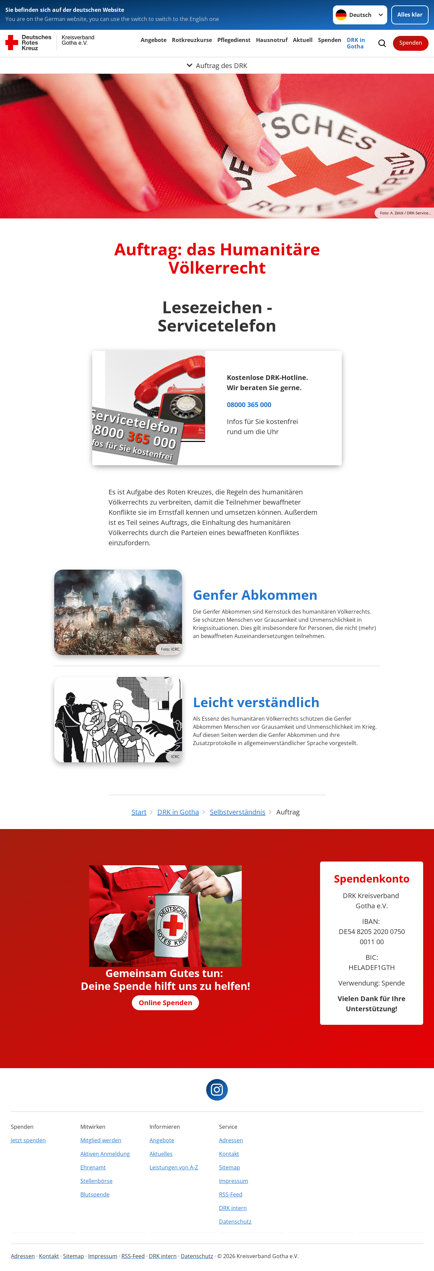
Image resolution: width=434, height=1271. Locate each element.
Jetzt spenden (28, 1140)
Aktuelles (161, 1154)
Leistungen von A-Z (174, 1167)
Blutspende (95, 1194)
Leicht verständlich (256, 702)
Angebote (153, 40)
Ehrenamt (93, 1167)
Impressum (233, 1181)
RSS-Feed (230, 1194)
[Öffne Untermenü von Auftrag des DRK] (217, 65)
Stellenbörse (96, 1181)
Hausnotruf (272, 40)
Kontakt (229, 1154)
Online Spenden (165, 1002)
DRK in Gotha (356, 43)
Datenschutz (235, 1221)
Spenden (329, 40)
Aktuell (303, 40)
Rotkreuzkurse (192, 40)
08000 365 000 (249, 404)
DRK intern (233, 1208)
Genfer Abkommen (255, 594)
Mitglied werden (100, 1140)
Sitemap (229, 1167)
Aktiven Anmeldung (105, 1154)
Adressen (231, 1140)
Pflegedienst (234, 40)
